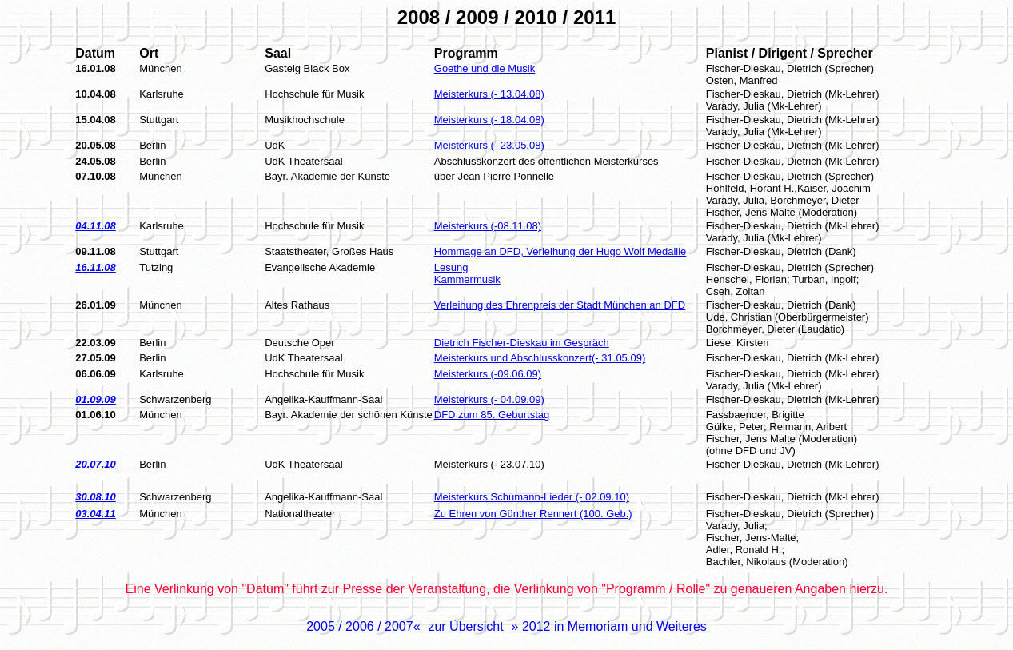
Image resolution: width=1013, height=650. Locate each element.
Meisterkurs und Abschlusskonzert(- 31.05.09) (539, 358)
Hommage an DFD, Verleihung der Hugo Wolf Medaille (560, 251)
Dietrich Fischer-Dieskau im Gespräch (521, 343)
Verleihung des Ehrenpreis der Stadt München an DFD (559, 305)
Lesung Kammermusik (467, 273)
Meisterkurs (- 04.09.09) (489, 399)
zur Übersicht (465, 626)
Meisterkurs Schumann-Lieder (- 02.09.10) (531, 497)
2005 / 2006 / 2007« (363, 626)
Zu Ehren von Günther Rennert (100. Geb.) (533, 514)
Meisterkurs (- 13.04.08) (489, 94)
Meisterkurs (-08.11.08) (487, 226)
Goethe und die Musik (484, 68)
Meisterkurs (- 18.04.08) (489, 120)
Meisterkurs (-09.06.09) (487, 374)
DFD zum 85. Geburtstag (492, 415)
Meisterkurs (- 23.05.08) (489, 145)
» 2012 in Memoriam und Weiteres (609, 626)
